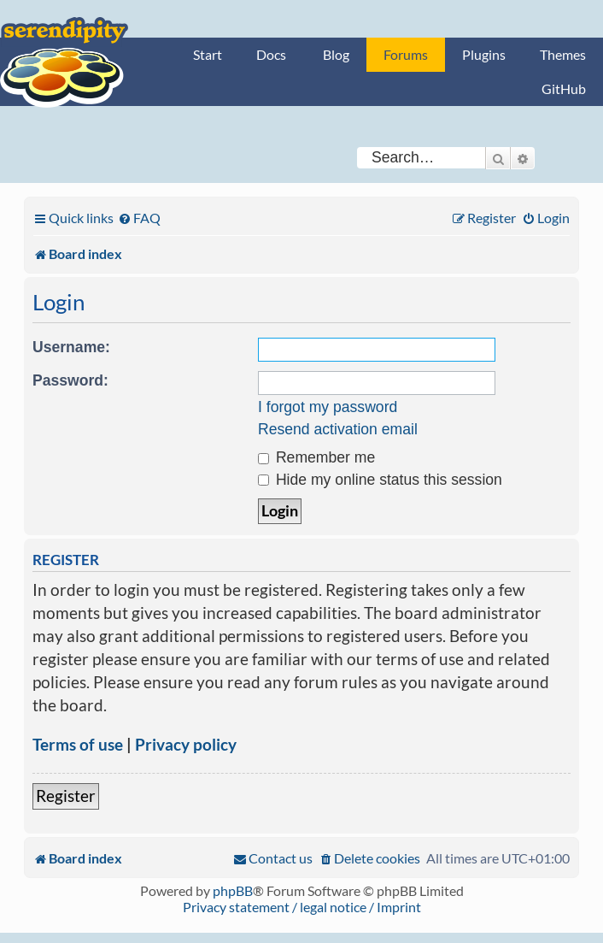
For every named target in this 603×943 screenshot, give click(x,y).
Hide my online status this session (380, 479)
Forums (405, 54)
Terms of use (77, 744)
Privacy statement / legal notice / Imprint (302, 907)
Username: (71, 347)
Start (207, 54)
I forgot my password (327, 407)
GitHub (564, 88)
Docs (271, 54)
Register (66, 795)
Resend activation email (338, 429)
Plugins (484, 54)
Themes (563, 54)
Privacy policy (186, 744)
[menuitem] (139, 218)
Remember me (316, 457)
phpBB (233, 890)
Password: (70, 380)
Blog (336, 54)
